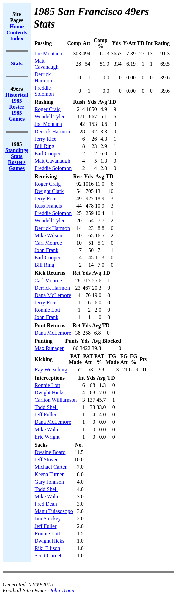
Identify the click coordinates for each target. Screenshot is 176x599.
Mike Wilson (48, 235)
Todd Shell (46, 407)
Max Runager (49, 348)
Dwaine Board (50, 452)
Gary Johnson (49, 482)
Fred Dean (46, 504)
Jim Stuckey (48, 518)
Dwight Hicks (49, 392)
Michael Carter (51, 467)
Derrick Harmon (43, 77)
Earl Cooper (48, 153)
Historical (16, 95)
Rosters (17, 162)
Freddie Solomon (44, 91)
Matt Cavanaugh (47, 64)
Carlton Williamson (56, 400)
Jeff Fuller (46, 414)
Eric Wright (47, 437)
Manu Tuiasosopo (54, 511)
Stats (17, 156)
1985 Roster (16, 104)
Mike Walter (48, 429)
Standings (16, 150)
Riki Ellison (47, 548)
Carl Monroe (48, 243)
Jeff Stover (46, 459)
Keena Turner (49, 474)
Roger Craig (48, 109)
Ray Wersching (51, 369)
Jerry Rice (45, 139)
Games (17, 168)
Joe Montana (48, 53)
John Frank (47, 250)
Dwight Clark (49, 191)
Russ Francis (48, 206)
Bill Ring (44, 146)
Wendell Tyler (50, 116)
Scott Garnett (49, 555)
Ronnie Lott (47, 310)
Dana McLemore (53, 295)
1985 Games (17, 116)
